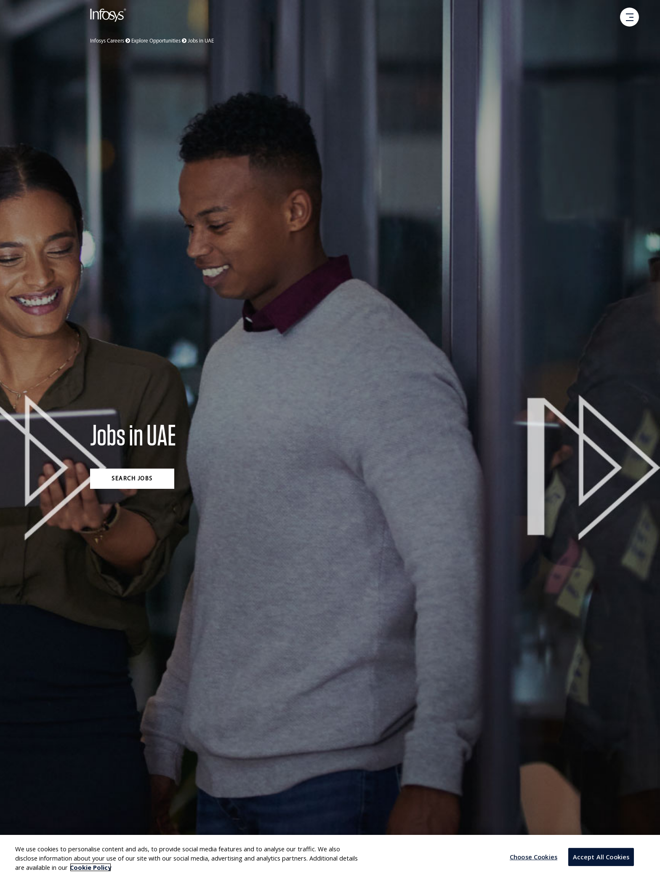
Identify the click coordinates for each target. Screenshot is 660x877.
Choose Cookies (533, 857)
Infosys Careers (110, 41)
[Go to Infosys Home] (108, 16)
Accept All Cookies (601, 857)
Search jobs (132, 479)
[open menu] (630, 18)
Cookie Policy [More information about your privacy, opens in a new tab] (90, 867)
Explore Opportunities (159, 41)
